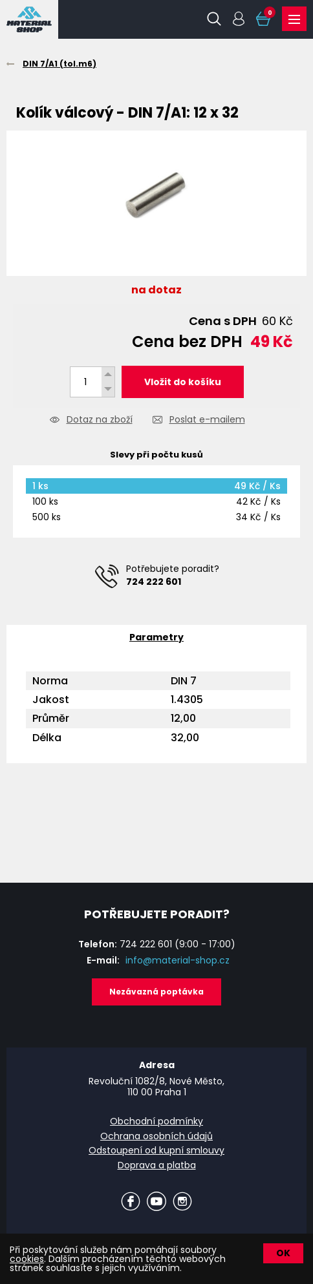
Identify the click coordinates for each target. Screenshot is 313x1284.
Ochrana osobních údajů (156, 1136)
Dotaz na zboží (100, 420)
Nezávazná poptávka (156, 991)
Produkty (294, 19)
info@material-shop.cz (177, 960)
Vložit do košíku (182, 381)
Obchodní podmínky (156, 1121)
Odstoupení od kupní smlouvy (156, 1150)
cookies (27, 1258)
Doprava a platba (157, 1165)
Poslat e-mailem (207, 420)
